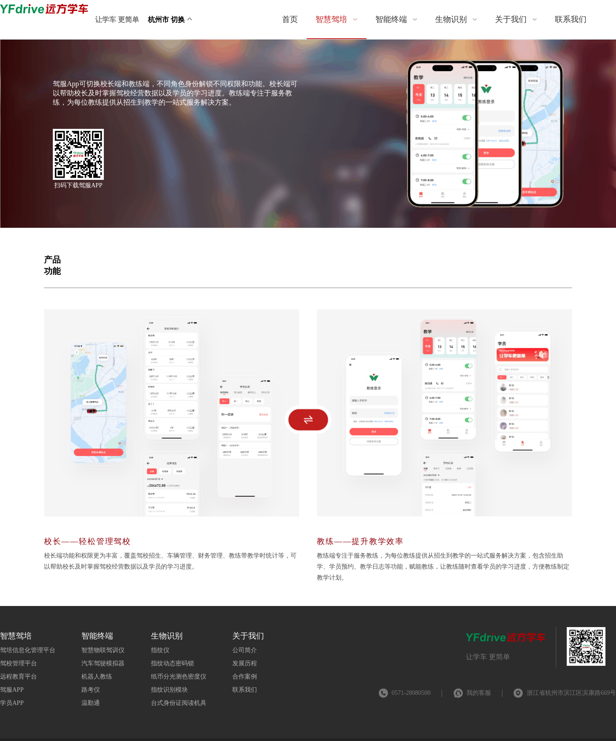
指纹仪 (160, 650)
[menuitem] (290, 19)
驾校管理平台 (18, 663)
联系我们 (244, 689)
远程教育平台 (18, 676)
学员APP (12, 703)
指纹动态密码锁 (172, 663)
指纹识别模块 (169, 689)
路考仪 (90, 689)
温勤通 (90, 703)
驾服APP (12, 689)
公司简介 (244, 650)
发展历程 (244, 663)
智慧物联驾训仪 (103, 650)
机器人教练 (96, 676)
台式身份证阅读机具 (178, 703)
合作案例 (244, 676)
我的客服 (478, 693)
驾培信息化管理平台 (27, 650)
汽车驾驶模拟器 (103, 663)
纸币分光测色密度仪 (178, 676)
